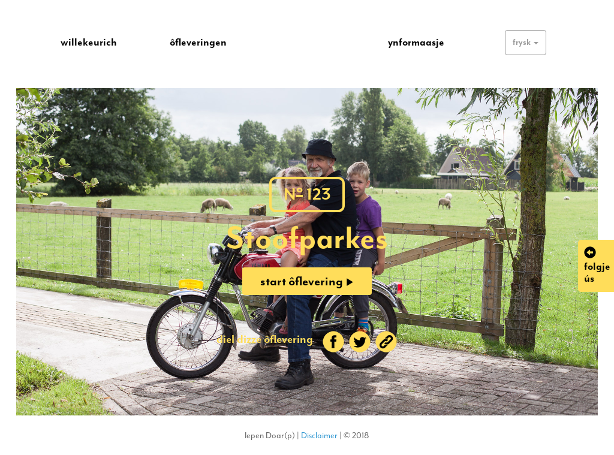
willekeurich (89, 42)
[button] (525, 42)
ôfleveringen (198, 42)
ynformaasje (416, 42)
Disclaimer (319, 435)
